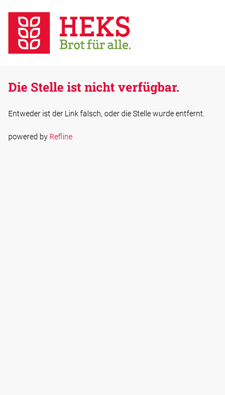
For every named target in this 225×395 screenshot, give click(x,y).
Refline (60, 136)
